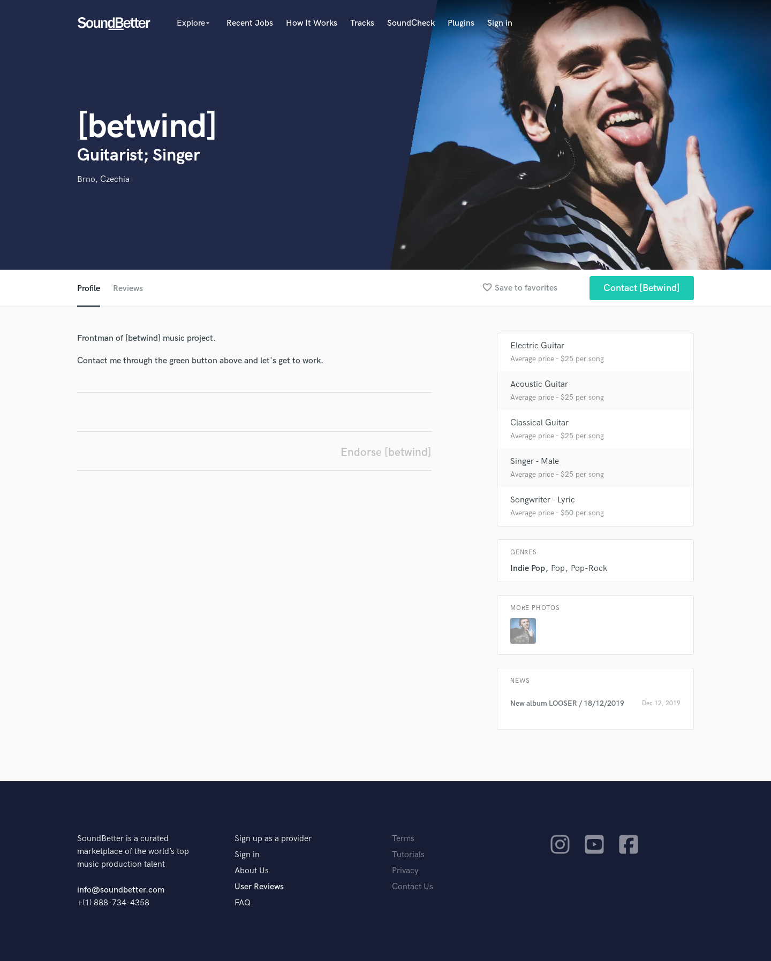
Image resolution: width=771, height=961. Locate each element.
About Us (252, 871)
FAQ (243, 903)
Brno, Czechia (103, 179)
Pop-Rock (589, 568)
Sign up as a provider (273, 839)
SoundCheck (411, 23)
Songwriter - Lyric (542, 500)
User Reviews (259, 887)
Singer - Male (534, 461)
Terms (403, 839)
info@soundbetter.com (120, 890)
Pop (558, 568)
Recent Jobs (249, 23)
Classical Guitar (539, 423)
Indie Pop (527, 568)
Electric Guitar (537, 346)
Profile (88, 289)
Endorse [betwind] (386, 452)
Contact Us (412, 887)
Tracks (362, 23)
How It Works (311, 23)
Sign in (499, 23)
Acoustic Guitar (539, 384)
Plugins (461, 23)
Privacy (405, 871)
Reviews (128, 289)
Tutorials (408, 855)
